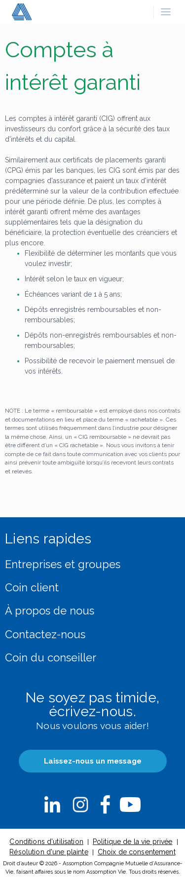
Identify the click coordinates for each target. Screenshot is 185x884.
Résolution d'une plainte (48, 852)
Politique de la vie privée (133, 842)
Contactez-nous (45, 634)
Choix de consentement (137, 852)
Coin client (32, 587)
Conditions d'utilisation (46, 842)
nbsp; (52, 804)
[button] (166, 12)
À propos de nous (49, 610)
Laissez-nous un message (93, 761)
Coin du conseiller (50, 657)
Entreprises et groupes (62, 564)
